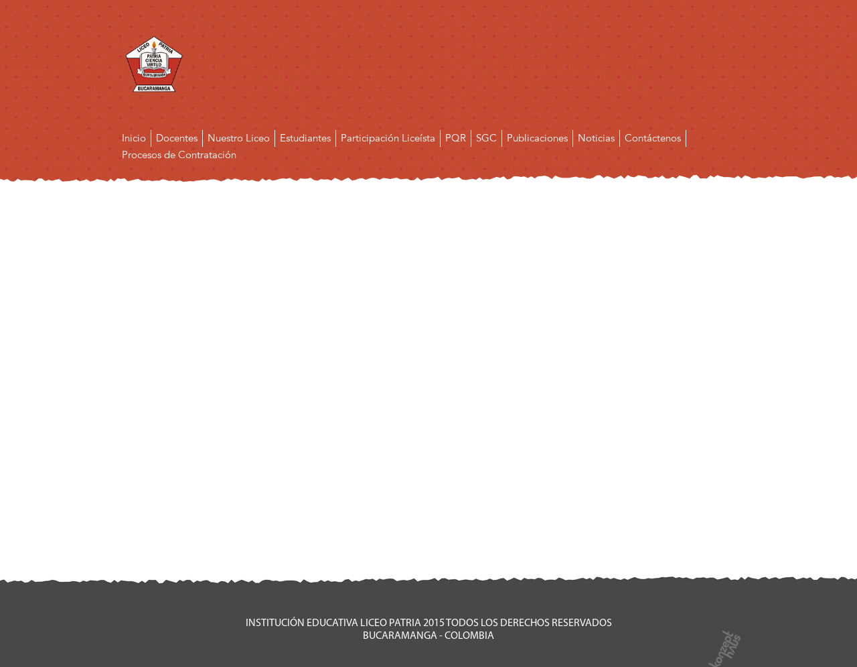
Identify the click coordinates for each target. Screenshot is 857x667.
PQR (455, 138)
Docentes (177, 138)
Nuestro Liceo (239, 138)
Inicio (134, 138)
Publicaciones (537, 138)
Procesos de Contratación (179, 155)
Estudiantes (305, 138)
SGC (486, 138)
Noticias (596, 138)
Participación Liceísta (388, 138)
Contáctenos (653, 138)
